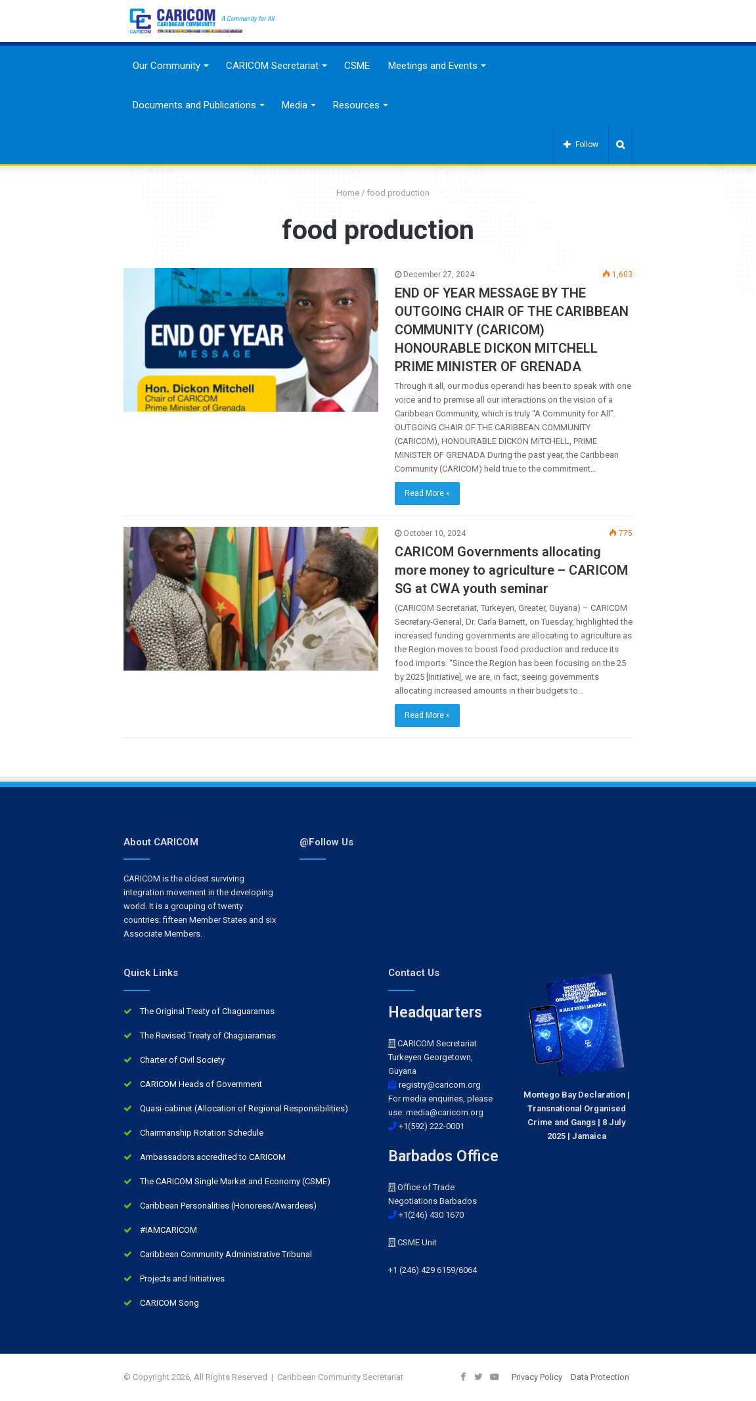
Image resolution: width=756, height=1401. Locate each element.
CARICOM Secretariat (272, 66)
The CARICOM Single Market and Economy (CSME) (235, 1181)
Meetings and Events (433, 66)
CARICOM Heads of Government (201, 1084)
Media (294, 105)
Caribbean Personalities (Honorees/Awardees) (228, 1206)
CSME (357, 66)
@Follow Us (326, 842)
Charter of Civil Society (182, 1060)
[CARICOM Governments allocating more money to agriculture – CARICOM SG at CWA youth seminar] (250, 599)
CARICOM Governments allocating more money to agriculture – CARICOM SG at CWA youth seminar (511, 570)
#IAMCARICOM (168, 1230)
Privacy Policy (537, 1377)
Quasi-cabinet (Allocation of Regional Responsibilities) (244, 1108)
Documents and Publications (194, 105)
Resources (356, 105)
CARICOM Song (169, 1303)
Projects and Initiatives (182, 1278)
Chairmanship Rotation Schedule (201, 1133)
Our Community (166, 66)
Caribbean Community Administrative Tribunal (226, 1254)
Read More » (427, 493)
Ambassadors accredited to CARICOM (213, 1157)
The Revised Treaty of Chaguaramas (208, 1035)
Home (342, 193)
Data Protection (600, 1377)
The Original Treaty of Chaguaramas (207, 1011)
